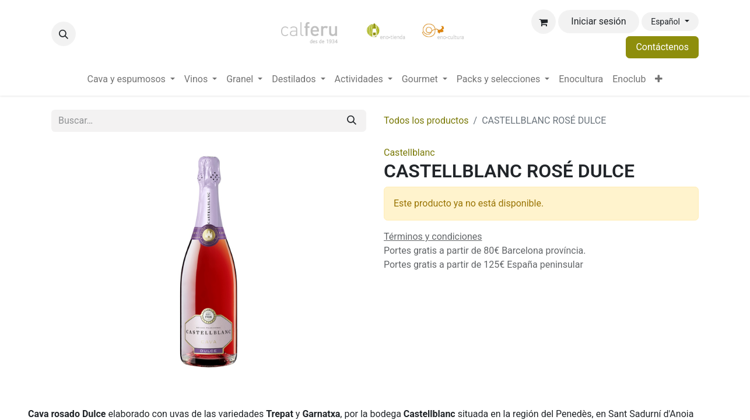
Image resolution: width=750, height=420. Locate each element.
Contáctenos (662, 46)
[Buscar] (351, 121)
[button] (63, 34)
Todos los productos (426, 120)
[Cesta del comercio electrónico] (543, 21)
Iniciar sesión (598, 21)
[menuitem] (131, 79)
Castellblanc (409, 152)
